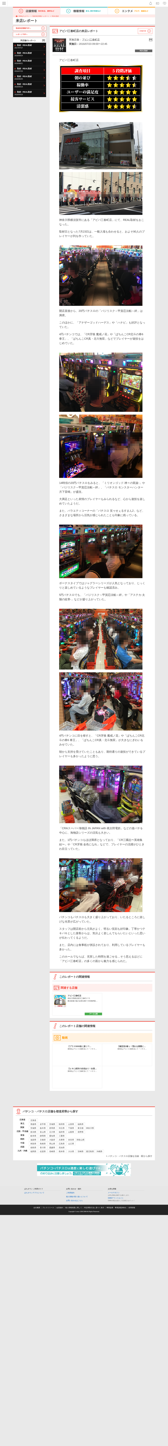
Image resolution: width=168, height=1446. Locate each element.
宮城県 (52, 1302)
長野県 (80, 1309)
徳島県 (33, 1325)
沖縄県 (99, 1329)
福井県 (62, 1309)
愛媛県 (52, 1325)
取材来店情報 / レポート (40, 16)
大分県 (71, 1329)
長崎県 (52, 1329)
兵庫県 (62, 1317)
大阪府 (52, 1317)
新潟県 (33, 1309)
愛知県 (52, 1313)
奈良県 (71, 1317)
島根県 (43, 1321)
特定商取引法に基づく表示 (94, 1385)
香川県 (43, 1325)
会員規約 (59, 1385)
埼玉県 (62, 1306)
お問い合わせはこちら (74, 1378)
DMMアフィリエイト (116, 1376)
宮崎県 (80, 1329)
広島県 (62, 1321)
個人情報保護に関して (73, 1385)
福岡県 (33, 1329)
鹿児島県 (90, 1329)
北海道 (33, 1298)
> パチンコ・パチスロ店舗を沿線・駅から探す (129, 1334)
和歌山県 (80, 1317)
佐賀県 (43, 1329)
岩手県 (43, 1302)
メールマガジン (114, 1370)
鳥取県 (33, 1321)
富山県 (43, 1309)
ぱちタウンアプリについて (34, 1370)
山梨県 (71, 1309)
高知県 (62, 1325)
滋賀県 (33, 1317)
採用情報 (131, 1385)
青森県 (33, 1302)
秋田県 (62, 1302)
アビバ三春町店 (91, 39)
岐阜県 (33, 1313)
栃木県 (43, 1306)
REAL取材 (55, 16)
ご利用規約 (70, 1370)
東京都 (80, 1306)
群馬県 (52, 1306)
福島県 (80, 1302)
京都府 (43, 1317)
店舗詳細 (142, 31)
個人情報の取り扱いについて (77, 1374)
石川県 (52, 1309)
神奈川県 (90, 1306)
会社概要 (36, 1385)
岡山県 (52, 1321)
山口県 (71, 1321)
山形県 (71, 1302)
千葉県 (71, 1306)
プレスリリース (48, 1385)
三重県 (62, 1313)
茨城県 (33, 1306)
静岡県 (43, 1313)
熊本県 (62, 1329)
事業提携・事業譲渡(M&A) (116, 1385)
